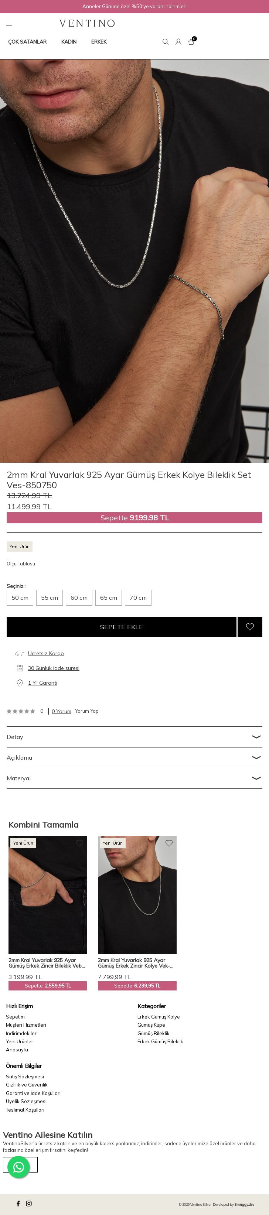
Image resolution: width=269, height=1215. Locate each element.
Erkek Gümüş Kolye (158, 1017)
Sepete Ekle (121, 627)
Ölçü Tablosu (21, 564)
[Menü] (10, 23)
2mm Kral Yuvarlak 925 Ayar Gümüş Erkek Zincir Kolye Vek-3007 (134, 963)
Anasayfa (17, 1050)
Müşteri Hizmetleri (26, 1025)
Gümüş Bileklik (153, 1033)
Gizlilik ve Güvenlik (27, 1085)
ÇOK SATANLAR (27, 41)
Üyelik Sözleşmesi (26, 1101)
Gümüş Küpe (151, 1025)
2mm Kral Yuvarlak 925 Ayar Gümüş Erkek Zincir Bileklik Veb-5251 (46, 963)
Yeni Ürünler (19, 1041)
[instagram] (29, 1204)
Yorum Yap (87, 711)
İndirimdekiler (21, 1033)
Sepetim (15, 1017)
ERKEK (98, 41)
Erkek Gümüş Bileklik (160, 1041)
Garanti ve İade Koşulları (33, 1093)
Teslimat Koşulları (25, 1110)
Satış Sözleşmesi (25, 1076)
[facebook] (19, 1204)
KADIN (68, 41)
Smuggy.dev (244, 1204)
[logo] (87, 23)
